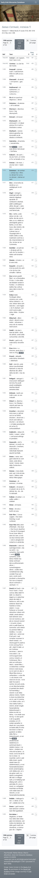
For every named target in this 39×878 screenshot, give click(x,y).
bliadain (14, 283)
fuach (18, 588)
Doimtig (12, 519)
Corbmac (15, 649)
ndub (11, 461)
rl (17, 585)
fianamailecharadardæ (17, 795)
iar (23, 240)
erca (21, 320)
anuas (21, 669)
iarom (15, 327)
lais (23, 473)
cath (10, 252)
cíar (20, 64)
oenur (20, 127)
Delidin (11, 798)
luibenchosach (14, 736)
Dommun (12, 171)
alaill (10, 204)
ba (14, 426)
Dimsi (11, 505)
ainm (22, 525)
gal (14, 195)
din (15, 599)
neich (11, 327)
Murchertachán (19, 686)
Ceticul (11, 58)
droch (19, 418)
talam (21, 165)
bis (23, 64)
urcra (20, 175)
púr (22, 308)
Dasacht (12, 266)
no (14, 74)
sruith (20, 444)
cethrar (19, 287)
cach (22, 303)
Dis (10, 97)
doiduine (18, 821)
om (19, 60)
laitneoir (15, 617)
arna (10, 324)
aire (22, 601)
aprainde (12, 199)
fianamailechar (14, 708)
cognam (21, 58)
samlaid (13, 688)
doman (19, 69)
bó (18, 364)
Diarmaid (12, 79)
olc (15, 216)
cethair (22, 667)
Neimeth (12, 368)
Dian (18, 552)
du (17, 489)
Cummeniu (13, 244)
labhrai (19, 272)
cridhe (16, 236)
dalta (11, 373)
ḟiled (10, 278)
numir (14, 623)
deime (22, 809)
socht (20, 266)
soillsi (22, 335)
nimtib (11, 185)
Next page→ (19, 47)
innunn (16, 677)
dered (17, 320)
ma (16, 697)
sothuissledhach (14, 428)
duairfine (22, 529)
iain (10, 66)
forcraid (15, 682)
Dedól (11, 330)
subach (13, 489)
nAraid (22, 149)
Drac (11, 348)
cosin (20, 632)
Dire (10, 183)
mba (19, 368)
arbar (23, 434)
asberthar (20, 597)
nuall (11, 71)
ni (11, 82)
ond (10, 210)
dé (19, 442)
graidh (19, 276)
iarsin (20, 656)
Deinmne (12, 103)
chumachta (21, 578)
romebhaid (13, 572)
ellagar (19, 777)
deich (15, 654)
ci (16, 597)
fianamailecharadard (16, 767)
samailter (17, 723)
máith (11, 236)
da (19, 135)
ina (14, 268)
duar (22, 527)
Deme (11, 457)
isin (10, 283)
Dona (11, 509)
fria (16, 383)
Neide (16, 559)
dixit (17, 233)
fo (13, 105)
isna (15, 366)
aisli (23, 758)
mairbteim (12, 238)
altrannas (18, 322)
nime (11, 257)
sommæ (12, 483)
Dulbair (12, 497)
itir (20, 268)
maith (19, 825)
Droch (11, 340)
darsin (14, 250)
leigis (14, 548)
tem (21, 457)
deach (18, 595)
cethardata (13, 675)
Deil (10, 364)
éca (17, 173)
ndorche (12, 306)
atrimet (14, 630)
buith (11, 511)
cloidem (17, 749)
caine (22, 206)
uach (20, 155)
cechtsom (17, 583)
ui (18, 231)
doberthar (14, 667)
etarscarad (13, 381)
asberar (21, 614)
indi (13, 777)
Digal (11, 193)
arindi (16, 664)
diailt (20, 593)
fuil (10, 690)
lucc (16, 270)
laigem (11, 597)
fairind (18, 208)
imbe (11, 74)
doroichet (20, 411)
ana (18, 509)
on (15, 601)
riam (19, 405)
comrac (11, 593)
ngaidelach (19, 811)
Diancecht (13, 546)
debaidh (18, 356)
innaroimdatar (17, 240)
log (16, 111)
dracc (21, 350)
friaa (16, 574)
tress (11, 654)
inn (20, 784)
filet (14, 734)
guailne (17, 719)
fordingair (12, 297)
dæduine (19, 823)
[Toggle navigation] (35, 2)
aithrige (20, 436)
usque (17, 434)
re (20, 640)
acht (20, 125)
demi (21, 463)
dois (19, 289)
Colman (11, 231)
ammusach (13, 123)
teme (17, 457)
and (16, 405)
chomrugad (13, 643)
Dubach (12, 487)
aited (11, 320)
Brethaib (20, 366)
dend (16, 801)
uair (14, 473)
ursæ (14, 413)
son (15, 634)
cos (16, 714)
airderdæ (21, 542)
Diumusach (13, 121)
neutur (21, 806)
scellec (17, 570)
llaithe (11, 225)
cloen (11, 680)
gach (17, 340)
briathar (19, 254)
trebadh (12, 397)
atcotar (11, 165)
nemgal (17, 193)
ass (18, 608)
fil (13, 82)
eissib (19, 714)
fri (10, 280)
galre (11, 189)
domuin (20, 71)
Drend (11, 356)
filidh (18, 453)
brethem (20, 446)
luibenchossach (14, 710)
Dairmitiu (12, 141)
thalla (14, 424)
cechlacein (12, 202)
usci (17, 299)
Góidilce (12, 632)
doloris (11, 133)
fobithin (12, 606)
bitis (23, 157)
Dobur (11, 295)
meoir (14, 730)
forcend (20, 610)
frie (20, 645)
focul (11, 590)
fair (10, 84)
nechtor (12, 684)
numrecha (12, 627)
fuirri (16, 157)
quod (18, 97)
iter (19, 270)
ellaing (11, 782)
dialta (15, 704)
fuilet (19, 704)
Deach (11, 588)
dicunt (11, 583)
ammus (11, 125)
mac (21, 373)
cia (22, 405)
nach (15, 671)
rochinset (12, 521)
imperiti (19, 580)
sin (19, 680)
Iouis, (11, 227)
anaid (11, 195)
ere (17, 680)
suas (23, 714)
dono (15, 348)
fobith (22, 695)
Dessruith (12, 442)
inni (19, 803)
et (10, 438)
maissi (19, 505)
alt (12, 636)
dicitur (15, 149)
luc (12, 270)
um (10, 699)
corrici (16, 754)
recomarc (19, 638)
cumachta (12, 552)
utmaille (12, 272)
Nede (20, 817)
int (14, 680)
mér (17, 712)
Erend (18, 548)
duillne (11, 287)
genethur (17, 133)
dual (18, 330)
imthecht (19, 137)
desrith (11, 453)
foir (10, 580)
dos (12, 280)
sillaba (15, 771)
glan (19, 310)
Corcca (20, 515)
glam (11, 821)
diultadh (14, 493)
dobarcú (17, 301)
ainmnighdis (13, 223)
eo (15, 97)
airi (17, 693)
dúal (21, 332)
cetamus (12, 299)
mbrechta (12, 612)
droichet (12, 418)
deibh (20, 220)
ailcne (11, 565)
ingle (12, 314)
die (17, 216)
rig (13, 717)
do (22, 133)
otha (22, 727)
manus (17, 747)
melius (11, 823)
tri (11, 701)
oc (15, 137)
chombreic (12, 827)
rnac (16, 231)
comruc (11, 658)
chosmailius (21, 278)
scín (20, 473)
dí (20, 87)
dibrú (19, 318)
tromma (21, 699)
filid (14, 811)
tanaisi (16, 640)
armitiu (22, 141)
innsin (15, 760)
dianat (17, 387)
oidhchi (11, 467)
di (18, 79)
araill (19, 383)
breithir (20, 252)
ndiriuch (19, 420)
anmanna (12, 389)
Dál (18, 149)
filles (20, 664)
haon (19, 623)
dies (20, 225)
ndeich (11, 608)
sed (23, 619)
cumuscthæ (13, 337)
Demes (11, 471)
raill (19, 413)
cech (18, 306)
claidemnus (13, 743)
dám (14, 289)
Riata (15, 151)
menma (20, 324)
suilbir (11, 499)
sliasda (11, 137)
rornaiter (12, 638)
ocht (23, 612)
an (14, 662)
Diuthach (12, 131)
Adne (14, 819)
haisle (13, 727)
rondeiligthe (17, 385)
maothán (12, 758)
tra (10, 630)
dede (16, 295)
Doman (12, 163)
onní (10, 310)
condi (15, 576)
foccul (16, 529)
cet (17, 58)
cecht (13, 550)
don (22, 540)
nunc (18, 407)
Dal (10, 147)
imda (15, 756)
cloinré (11, 706)
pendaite (14, 438)
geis (21, 82)
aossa (16, 436)
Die (10, 214)
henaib (18, 159)
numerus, (18, 619)
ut (15, 225)
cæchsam (12, 585)
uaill (16, 74)
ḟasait (20, 625)
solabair (11, 501)
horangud (21, 531)
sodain (11, 723)
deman (20, 177)
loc (16, 403)
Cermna (12, 64)
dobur (19, 297)
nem (16, 165)
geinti (20, 223)
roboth (11, 405)
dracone (12, 350)
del (17, 371)
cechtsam (17, 561)
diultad (16, 105)
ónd (10, 413)
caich (17, 195)
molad (11, 542)
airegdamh (18, 775)
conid (18, 335)
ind (10, 383)
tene (10, 353)
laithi (16, 332)
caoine (17, 229)
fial (16, 453)
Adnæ (11, 561)
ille (24, 675)
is (13, 204)
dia (21, 195)
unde (20, 214)
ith (23, 432)
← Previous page (19, 42)
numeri (22, 621)
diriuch (21, 422)
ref (10, 803)
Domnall (12, 69)
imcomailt (12, 135)
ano (12, 157)
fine (17, 517)
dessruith (12, 446)
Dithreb (12, 393)
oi (10, 159)
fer (23, 803)
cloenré (11, 693)
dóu (19, 701)
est (21, 97)
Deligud (12, 379)
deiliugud (21, 381)
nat (23, 634)
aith (20, 248)
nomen (20, 131)
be (21, 238)
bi (10, 262)
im (12, 671)
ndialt (11, 634)
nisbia (11, 254)
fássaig (19, 403)
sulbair (19, 497)
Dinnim (11, 260)
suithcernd (13, 90)
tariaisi (20, 283)
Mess (16, 477)
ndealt (11, 762)
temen (17, 463)
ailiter (11, 206)
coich (18, 238)
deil (16, 373)
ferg (16, 353)
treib (11, 395)
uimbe (11, 76)
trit (10, 167)
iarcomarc (12, 651)
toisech (17, 658)
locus (11, 111)
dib (10, 777)
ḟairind (14, 210)
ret (18, 671)
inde (10, 149)
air (10, 426)
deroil (20, 100)
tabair (22, 123)
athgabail (20, 786)
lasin (10, 617)
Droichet (12, 411)
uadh (16, 625)
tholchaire (12, 127)
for (16, 125)
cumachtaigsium (14, 567)
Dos (10, 276)
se (10, 727)
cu (17, 64)
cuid (12, 436)
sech (18, 684)
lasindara (12, 208)
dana (19, 303)
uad (18, 519)
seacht (20, 760)
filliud (11, 673)
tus (23, 159)
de (17, 155)
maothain (12, 788)
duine (22, 725)
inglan (22, 306)
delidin (15, 803)
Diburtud (12, 318)
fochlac (11, 285)
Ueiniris (19, 227)
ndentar (12, 197)
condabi (12, 574)
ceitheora (20, 285)
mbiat (19, 612)
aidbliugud (17, 204)
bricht (11, 769)
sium (11, 576)
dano (11, 229)
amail (11, 385)
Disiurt (11, 401)
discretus (21, 109)
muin (20, 163)
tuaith (11, 291)
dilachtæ (12, 371)
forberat (12, 610)
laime (11, 714)
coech (19, 576)
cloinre (17, 695)
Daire (20, 517)
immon (11, 669)
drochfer (21, 343)
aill (10, 647)
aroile (22, 684)
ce (19, 236)
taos (14, 60)
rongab (21, 706)
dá (18, 473)
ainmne (21, 103)
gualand (12, 732)
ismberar (12, 604)
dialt (10, 595)
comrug (16, 645)
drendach (21, 358)
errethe (18, 183)
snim (12, 262)
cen (22, 393)
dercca (11, 563)
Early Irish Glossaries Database (13, 2)
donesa (17, 538)
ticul (10, 60)
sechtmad (12, 745)
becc (21, 570)
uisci (10, 303)
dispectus (12, 100)
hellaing (19, 780)
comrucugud (13, 656)
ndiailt (11, 614)
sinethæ (12, 387)
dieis (10, 220)
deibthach (14, 361)
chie (21, 236)
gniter (13, 773)
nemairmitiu (15, 143)
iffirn (21, 173)
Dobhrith (12, 432)
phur (22, 312)
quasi (17, 350)
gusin (21, 717)
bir (23, 248)
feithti (19, 415)
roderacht (12, 407)
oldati (15, 701)
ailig (21, 572)
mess (18, 471)
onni (20, 218)
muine (14, 66)
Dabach (12, 155)
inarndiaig (15, 690)
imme (19, 673)
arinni (20, 634)
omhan (22, 171)
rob (14, 324)
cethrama (18, 662)
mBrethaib (13, 451)
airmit (22, 79)
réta (13, 383)
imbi (16, 262)
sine (15, 364)
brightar (20, 769)
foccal (11, 533)
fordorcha (16, 465)
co (16, 368)
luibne (11, 712)
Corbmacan (13, 660)
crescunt (16, 621)
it (16, 285)
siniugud (19, 379)
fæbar (17, 475)
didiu (21, 280)
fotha (18, 606)
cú (22, 301)
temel (11, 463)
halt (19, 730)
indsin (11, 322)
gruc (10, 830)
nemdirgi (19, 424)
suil (20, 574)
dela (17, 389)
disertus (19, 401)
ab (13, 97)
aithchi (14, 335)
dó (24, 424)
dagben (19, 830)
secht (18, 758)
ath (18, 250)
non (13, 580)
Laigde (11, 517)
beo (16, 242)
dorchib (21, 337)
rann (16, 536)
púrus (16, 310)
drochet (12, 422)
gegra (20, 477)
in (23, 283)
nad (18, 636)
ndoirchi (15, 459)
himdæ (20, 788)
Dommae (12, 481)
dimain (13, 175)
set (18, 422)
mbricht (12, 793)
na (17, 135)
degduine (12, 817)
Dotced (12, 117)
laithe (15, 214)
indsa (21, 819)
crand (16, 669)
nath (22, 538)
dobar (15, 303)
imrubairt (12, 578)
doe (18, 717)
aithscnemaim (19, 563)
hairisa (11, 601)
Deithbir (12, 248)
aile (18, 210)
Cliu (10, 242)
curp (18, 725)
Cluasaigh (12, 233)
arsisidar (12, 721)
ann (15, 395)
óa (13, 242)
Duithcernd (13, 87)
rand (20, 147)
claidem (12, 747)
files (19, 660)
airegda (18, 540)
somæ (20, 483)
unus (20, 617)
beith (18, 393)
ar (19, 157)
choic (11, 704)
